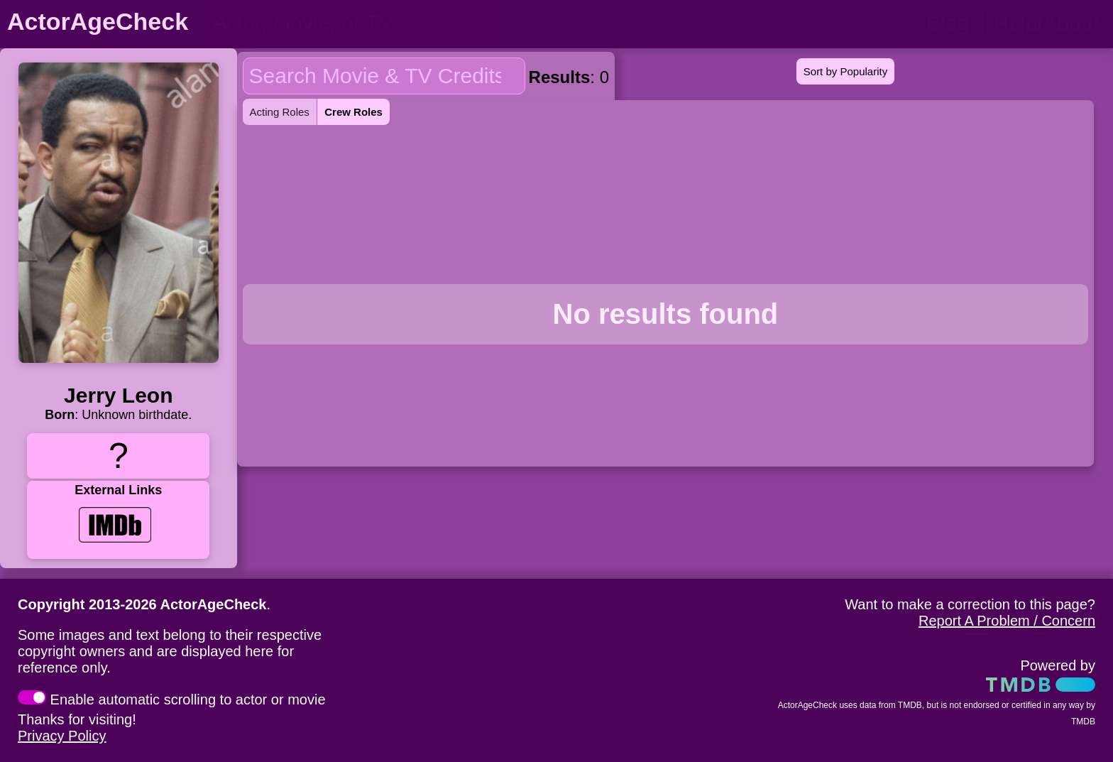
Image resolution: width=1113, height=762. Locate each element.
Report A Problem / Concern (1007, 620)
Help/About (1046, 23)
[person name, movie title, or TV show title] (353, 22)
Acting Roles (279, 112)
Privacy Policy (62, 736)
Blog (947, 23)
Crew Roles (353, 112)
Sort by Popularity (845, 71)
